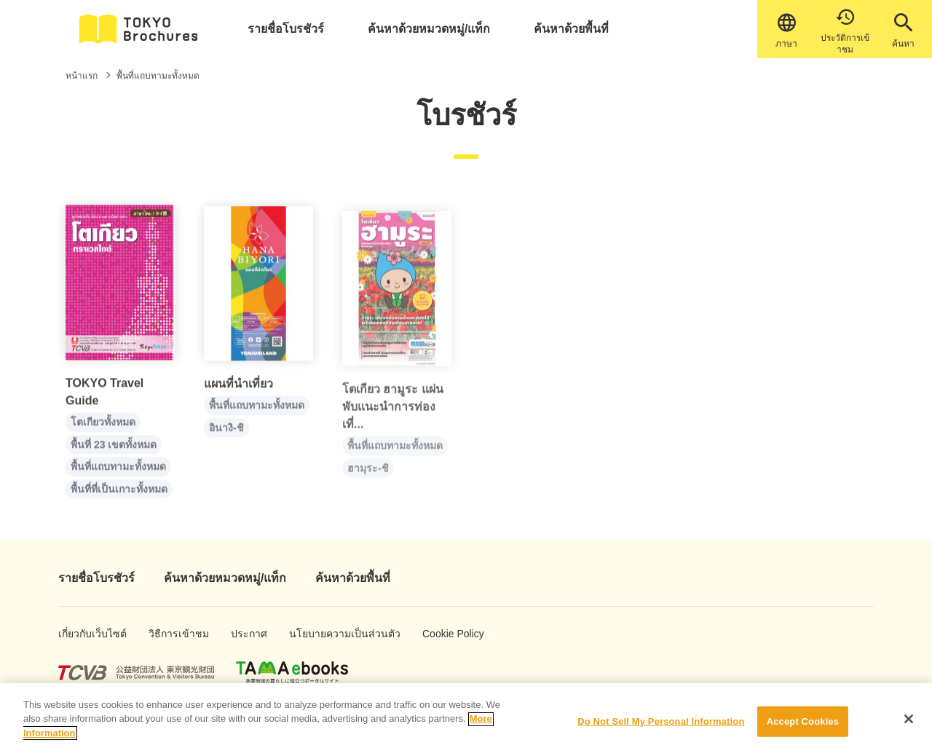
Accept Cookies (803, 729)
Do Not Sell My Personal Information (660, 729)
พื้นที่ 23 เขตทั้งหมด (114, 450)
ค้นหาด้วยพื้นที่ (571, 29)
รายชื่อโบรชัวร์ (286, 29)
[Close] (909, 727)
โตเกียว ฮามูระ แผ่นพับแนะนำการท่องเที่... (392, 420)
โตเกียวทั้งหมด (103, 428)
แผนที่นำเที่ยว (238, 391)
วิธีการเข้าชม (169, 633)
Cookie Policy (443, 633)
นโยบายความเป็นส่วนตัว (322, 633)
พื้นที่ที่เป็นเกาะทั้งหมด (119, 494)
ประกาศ (245, 633)
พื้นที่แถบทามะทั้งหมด (118, 473)
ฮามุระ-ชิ (368, 481)
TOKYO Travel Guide (104, 398)
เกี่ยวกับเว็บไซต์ (80, 633)
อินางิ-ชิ (226, 435)
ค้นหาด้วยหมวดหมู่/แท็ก (429, 29)
